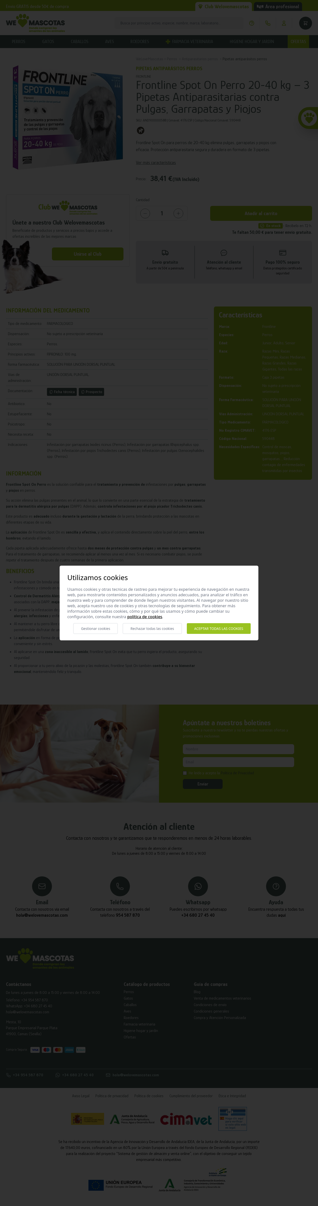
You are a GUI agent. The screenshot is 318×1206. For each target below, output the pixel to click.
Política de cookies (144, 616)
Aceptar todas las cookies (218, 628)
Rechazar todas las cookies (152, 628)
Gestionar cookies (95, 628)
